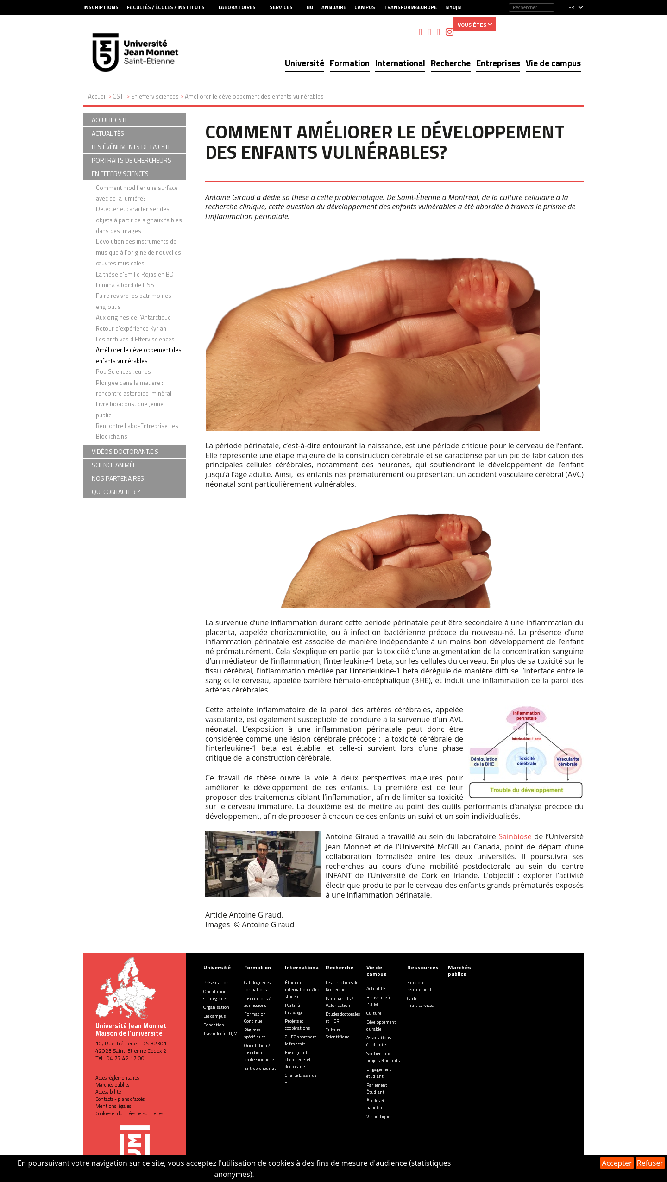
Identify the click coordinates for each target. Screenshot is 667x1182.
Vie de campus (553, 62)
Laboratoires (237, 7)
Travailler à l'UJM (220, 1033)
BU (310, 7)
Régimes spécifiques (254, 1033)
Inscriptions (101, 7)
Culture (373, 1013)
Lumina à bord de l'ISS (125, 284)
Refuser (650, 1163)
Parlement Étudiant (376, 1088)
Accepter (617, 1163)
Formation (350, 62)
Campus (364, 7)
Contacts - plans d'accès (120, 1099)
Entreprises (498, 62)
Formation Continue (255, 1018)
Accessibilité (108, 1091)
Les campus (214, 1015)
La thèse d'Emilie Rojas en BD (135, 274)
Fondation (213, 1024)
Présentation (216, 982)
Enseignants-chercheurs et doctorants (298, 1059)
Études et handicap (375, 1104)
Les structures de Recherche (342, 986)
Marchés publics (112, 1084)
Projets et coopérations (297, 1024)
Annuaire (333, 7)
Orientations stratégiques (215, 995)
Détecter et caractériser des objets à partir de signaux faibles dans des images (139, 219)
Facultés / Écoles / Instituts (166, 7)
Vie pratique (378, 1116)
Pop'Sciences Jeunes (123, 371)
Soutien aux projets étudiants (383, 1057)
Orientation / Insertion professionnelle (259, 1052)
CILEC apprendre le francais (300, 1040)
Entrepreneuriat (260, 1068)
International (400, 62)
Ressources (423, 967)
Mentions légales (113, 1106)
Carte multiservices (420, 1002)
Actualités (376, 988)
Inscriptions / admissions (257, 1002)
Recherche (451, 62)
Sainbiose (515, 836)
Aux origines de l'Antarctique (133, 317)
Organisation (216, 1007)
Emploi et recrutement (419, 986)
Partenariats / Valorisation (339, 1002)
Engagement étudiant (378, 1073)
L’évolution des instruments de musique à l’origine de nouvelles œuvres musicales (138, 252)
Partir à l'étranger (294, 1009)
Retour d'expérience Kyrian (131, 328)
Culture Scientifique (337, 1033)
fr (571, 7)
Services (281, 7)
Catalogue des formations (257, 986)
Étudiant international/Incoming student (309, 989)
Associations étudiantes (378, 1041)
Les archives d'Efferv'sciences (135, 339)
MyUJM (453, 7)
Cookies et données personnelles (129, 1113)
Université (304, 62)
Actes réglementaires (117, 1077)
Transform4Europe (410, 7)
